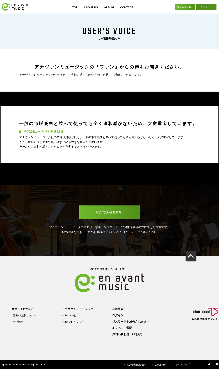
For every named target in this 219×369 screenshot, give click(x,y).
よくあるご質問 (122, 327)
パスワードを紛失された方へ (130, 321)
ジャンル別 (69, 315)
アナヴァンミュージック (77, 309)
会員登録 (118, 309)
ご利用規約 (160, 364)
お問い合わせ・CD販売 (127, 334)
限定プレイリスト (73, 321)
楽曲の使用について (24, 315)
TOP (74, 7)
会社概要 (18, 321)
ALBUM (109, 7)
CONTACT (126, 7)
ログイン (205, 7)
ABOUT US (91, 7)
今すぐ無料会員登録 (108, 212)
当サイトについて (23, 309)
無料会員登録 (184, 7)
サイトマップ (182, 364)
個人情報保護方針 (136, 364)
